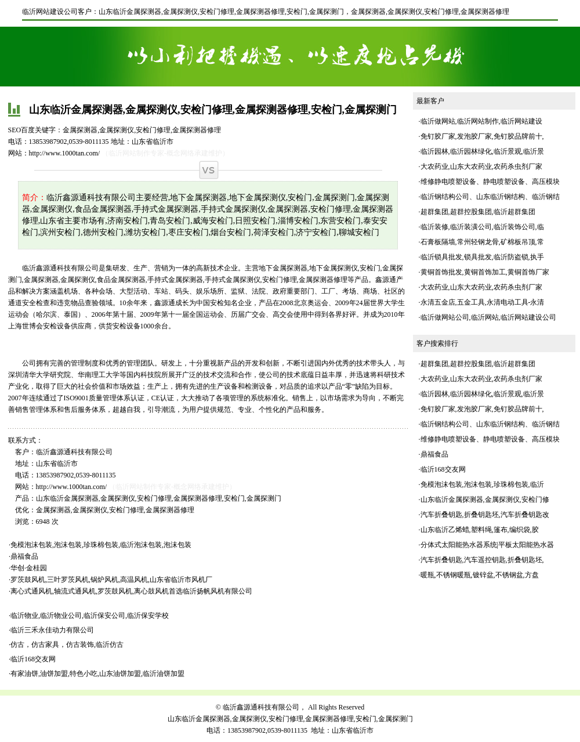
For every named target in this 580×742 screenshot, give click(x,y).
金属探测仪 (404, 12)
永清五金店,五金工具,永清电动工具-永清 (482, 302)
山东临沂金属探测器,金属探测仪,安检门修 (484, 499)
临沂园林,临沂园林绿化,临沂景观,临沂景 (482, 151)
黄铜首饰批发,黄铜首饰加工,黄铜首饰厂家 (484, 272)
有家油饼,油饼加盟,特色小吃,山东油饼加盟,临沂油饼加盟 (97, 673)
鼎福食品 (24, 556)
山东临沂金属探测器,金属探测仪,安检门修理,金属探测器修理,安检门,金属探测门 (221, 12)
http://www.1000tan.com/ (64, 153)
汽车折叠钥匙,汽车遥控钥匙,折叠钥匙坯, (482, 560)
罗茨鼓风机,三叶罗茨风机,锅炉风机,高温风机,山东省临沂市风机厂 (111, 579)
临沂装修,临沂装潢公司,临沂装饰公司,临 (482, 227)
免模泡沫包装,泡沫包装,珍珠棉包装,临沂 (482, 484)
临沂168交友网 (33, 659)
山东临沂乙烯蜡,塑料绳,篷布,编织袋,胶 (479, 530)
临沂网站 (485, 317)
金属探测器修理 (485, 12)
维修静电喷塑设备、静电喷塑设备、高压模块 (490, 182)
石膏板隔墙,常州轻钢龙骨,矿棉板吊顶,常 (482, 242)
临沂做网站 (437, 121)
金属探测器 (368, 12)
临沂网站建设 (521, 121)
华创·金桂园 (28, 568)
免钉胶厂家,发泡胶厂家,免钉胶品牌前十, (482, 136)
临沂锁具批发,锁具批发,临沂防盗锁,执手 (482, 257)
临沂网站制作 (478, 121)
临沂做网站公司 (444, 317)
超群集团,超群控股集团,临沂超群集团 (477, 212)
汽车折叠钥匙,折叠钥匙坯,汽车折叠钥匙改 (484, 515)
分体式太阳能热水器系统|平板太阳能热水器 (487, 545)
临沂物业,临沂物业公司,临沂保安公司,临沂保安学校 (89, 615)
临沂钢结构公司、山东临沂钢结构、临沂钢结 (490, 197)
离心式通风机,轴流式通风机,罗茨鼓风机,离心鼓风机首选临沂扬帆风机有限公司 (131, 591)
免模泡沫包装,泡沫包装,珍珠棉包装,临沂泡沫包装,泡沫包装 (100, 545)
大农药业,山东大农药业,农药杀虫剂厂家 (481, 166)
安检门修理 (441, 12)
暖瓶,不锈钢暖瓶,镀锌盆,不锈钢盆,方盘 (479, 575)
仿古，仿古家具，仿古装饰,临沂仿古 (67, 644)
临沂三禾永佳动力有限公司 (52, 630)
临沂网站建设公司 (50, 12)
